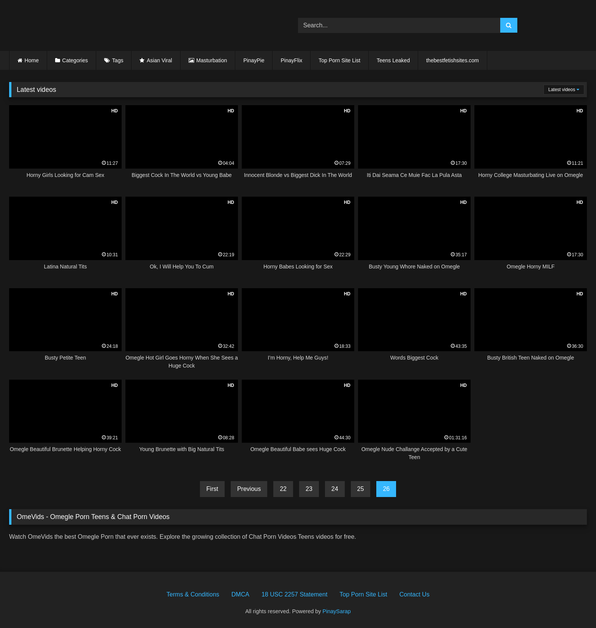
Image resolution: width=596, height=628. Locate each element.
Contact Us (414, 594)
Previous (249, 489)
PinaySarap (336, 611)
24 (334, 489)
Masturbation (211, 60)
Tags (118, 60)
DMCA (240, 594)
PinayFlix (291, 60)
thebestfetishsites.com (452, 60)
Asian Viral (159, 60)
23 (309, 489)
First (212, 489)
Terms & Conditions (192, 594)
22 (283, 489)
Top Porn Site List (339, 60)
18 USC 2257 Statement (294, 594)
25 (360, 489)
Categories (75, 60)
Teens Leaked (393, 60)
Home (32, 60)
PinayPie (253, 60)
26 (386, 489)
